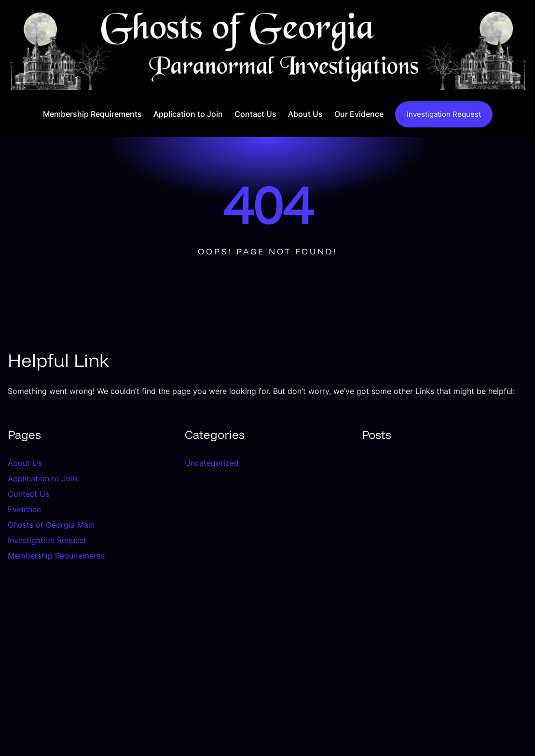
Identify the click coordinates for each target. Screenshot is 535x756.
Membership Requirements (56, 555)
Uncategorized (212, 463)
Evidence (24, 509)
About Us (25, 463)
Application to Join (42, 478)
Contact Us (28, 494)
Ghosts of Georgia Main (51, 525)
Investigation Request (444, 114)
